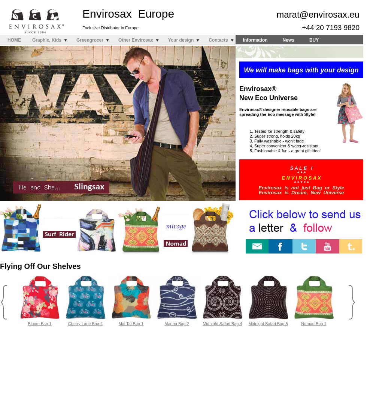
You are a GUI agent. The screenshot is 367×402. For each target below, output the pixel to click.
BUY (314, 40)
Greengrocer (89, 40)
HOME (14, 40)
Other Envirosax (135, 40)
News (288, 40)
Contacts (218, 40)
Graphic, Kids (46, 40)
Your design (181, 40)
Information (255, 40)
